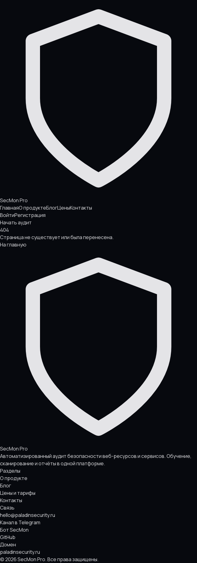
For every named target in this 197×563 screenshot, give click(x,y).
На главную (13, 244)
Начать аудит (16, 222)
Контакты (81, 207)
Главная (9, 207)
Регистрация (30, 215)
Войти (7, 215)
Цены (63, 207)
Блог (51, 207)
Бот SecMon (14, 529)
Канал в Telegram (20, 522)
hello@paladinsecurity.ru (27, 515)
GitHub (7, 537)
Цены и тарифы (17, 493)
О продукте (32, 207)
